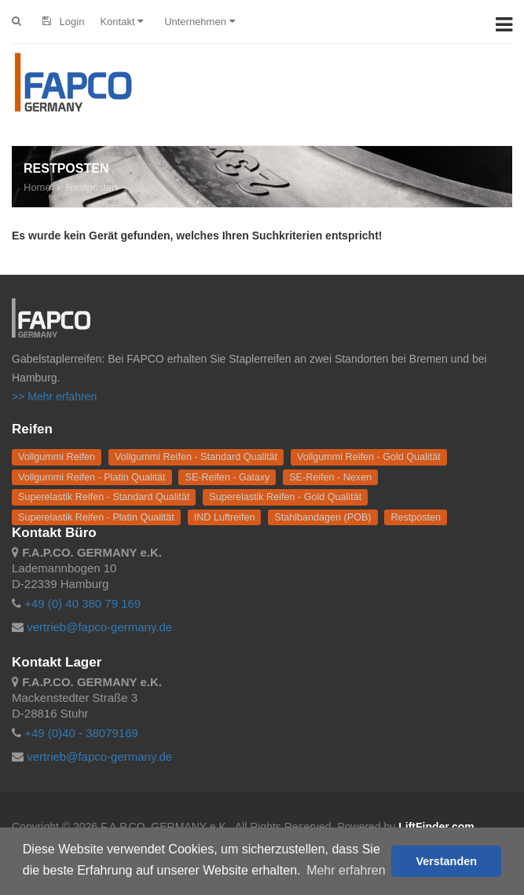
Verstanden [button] (446, 861)
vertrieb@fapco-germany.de (99, 627)
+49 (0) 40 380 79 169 (82, 603)
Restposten (92, 187)
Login (63, 21)
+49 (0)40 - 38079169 (81, 733)
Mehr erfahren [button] (346, 870)
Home (37, 187)
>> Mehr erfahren (54, 396)
